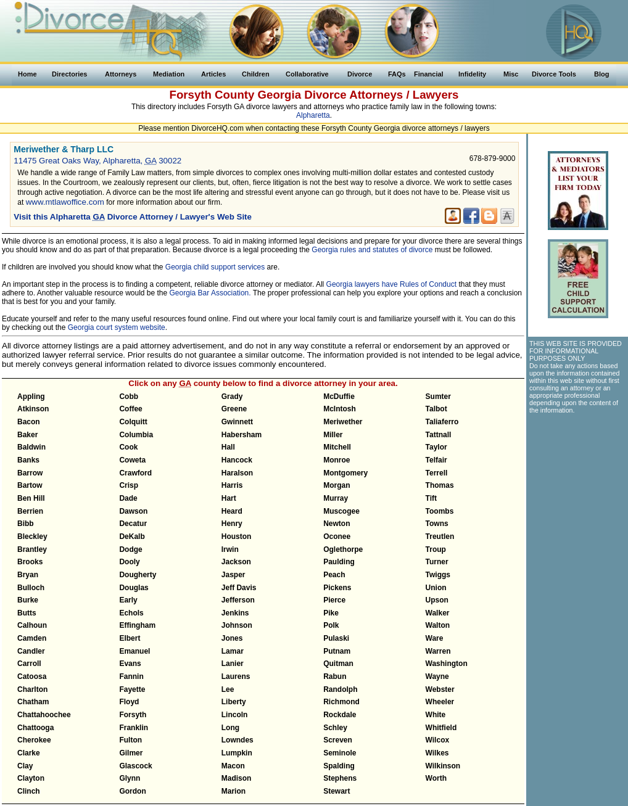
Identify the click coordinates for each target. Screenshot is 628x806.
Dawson (133, 511)
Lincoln (234, 714)
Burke (27, 600)
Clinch (28, 791)
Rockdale (339, 714)
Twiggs (438, 574)
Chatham (33, 701)
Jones (232, 638)
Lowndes (237, 740)
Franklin (133, 727)
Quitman (338, 663)
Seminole (339, 753)
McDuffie (339, 396)
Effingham (137, 625)
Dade (128, 498)
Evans (130, 663)
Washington (447, 663)
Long (230, 727)
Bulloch (30, 587)
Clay (25, 766)
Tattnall (439, 434)
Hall (228, 447)
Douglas (133, 587)
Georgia (280, 94)
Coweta (132, 460)
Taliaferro (442, 421)
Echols (131, 613)
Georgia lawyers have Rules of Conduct (391, 284)
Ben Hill (31, 498)
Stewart (336, 791)
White (436, 714)
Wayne (437, 676)
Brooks (30, 561)
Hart (228, 498)
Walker (438, 613)
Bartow (30, 485)
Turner (437, 561)
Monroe (336, 460)
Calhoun (32, 625)
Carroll (29, 663)
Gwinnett (237, 421)
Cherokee (34, 740)
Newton (336, 523)
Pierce (334, 600)
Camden (31, 638)
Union (436, 587)
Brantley (32, 549)
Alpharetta (313, 115)
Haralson (237, 473)
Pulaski (336, 638)
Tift (431, 498)
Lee (227, 689)
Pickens (337, 587)
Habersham (241, 434)
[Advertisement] (577, 488)
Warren (438, 651)
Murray (335, 498)
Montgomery (345, 473)
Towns (437, 523)
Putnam (336, 651)
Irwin (230, 549)
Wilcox (438, 740)
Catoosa (31, 676)
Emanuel (134, 651)
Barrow (30, 473)
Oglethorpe (343, 549)
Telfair (436, 460)
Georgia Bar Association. (210, 293)
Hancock (236, 460)
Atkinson (33, 409)
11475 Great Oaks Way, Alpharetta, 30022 (97, 160)
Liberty (233, 701)
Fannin (131, 676)
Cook (128, 447)
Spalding (339, 766)
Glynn (129, 778)
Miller (332, 434)
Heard (231, 511)
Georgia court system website (116, 327)
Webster (440, 689)
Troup (436, 549)
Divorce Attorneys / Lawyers (381, 94)
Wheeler (440, 701)
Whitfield (441, 727)
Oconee (336, 536)
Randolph (340, 689)
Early (128, 600)
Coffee (130, 409)
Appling (31, 396)
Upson (437, 600)
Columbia (136, 434)
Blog (601, 74)
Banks (28, 460)
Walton (438, 625)
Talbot (436, 409)
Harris (232, 485)
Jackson (236, 561)
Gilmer (131, 753)
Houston (236, 536)
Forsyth (132, 714)
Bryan (27, 574)
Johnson (236, 625)
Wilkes (437, 753)
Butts (26, 613)
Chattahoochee (44, 714)
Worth (436, 778)
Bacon (28, 421)
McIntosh (339, 409)
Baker (27, 434)
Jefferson (238, 600)
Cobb (128, 396)
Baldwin (31, 447)
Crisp (128, 485)
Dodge (130, 549)
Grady (232, 396)
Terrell (437, 473)
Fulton (130, 740)
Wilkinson (443, 766)
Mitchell (337, 447)
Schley (335, 727)
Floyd (129, 701)
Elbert (129, 638)
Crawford (135, 473)
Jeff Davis (239, 587)
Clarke (28, 753)
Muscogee (341, 511)
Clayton (30, 778)
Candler (31, 651)
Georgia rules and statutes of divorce (372, 249)
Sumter (438, 396)
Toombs (440, 511)
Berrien (30, 511)
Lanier (232, 663)
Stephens (340, 778)
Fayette (132, 689)
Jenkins (235, 613)
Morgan (336, 485)
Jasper (233, 574)
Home (27, 74)
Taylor (436, 447)
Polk (331, 625)
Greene (234, 409)
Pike (331, 613)
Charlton (32, 689)
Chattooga (35, 727)
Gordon (132, 791)
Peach (334, 574)
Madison (236, 778)
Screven (337, 740)
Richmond (341, 701)
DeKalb (131, 536)
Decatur (133, 523)
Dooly (129, 561)
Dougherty (137, 574)
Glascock (135, 766)
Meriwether (342, 421)
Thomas (440, 485)
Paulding (339, 561)
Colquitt (133, 421)
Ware (435, 638)
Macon (233, 766)
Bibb (25, 523)
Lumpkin (236, 753)
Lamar (232, 651)
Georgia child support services (215, 267)
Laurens (235, 676)
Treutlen (440, 536)
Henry (231, 523)
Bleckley (32, 536)
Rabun (334, 676)
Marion (233, 791)
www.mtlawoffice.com (65, 202)
